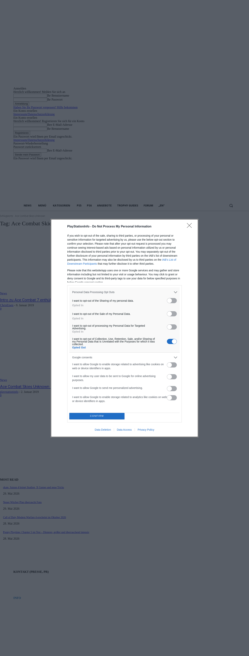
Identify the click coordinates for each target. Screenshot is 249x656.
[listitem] (124, 292)
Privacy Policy (146, 429)
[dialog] (124, 328)
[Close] (190, 226)
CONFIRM (97, 416)
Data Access (124, 429)
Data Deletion (103, 429)
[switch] (172, 300)
